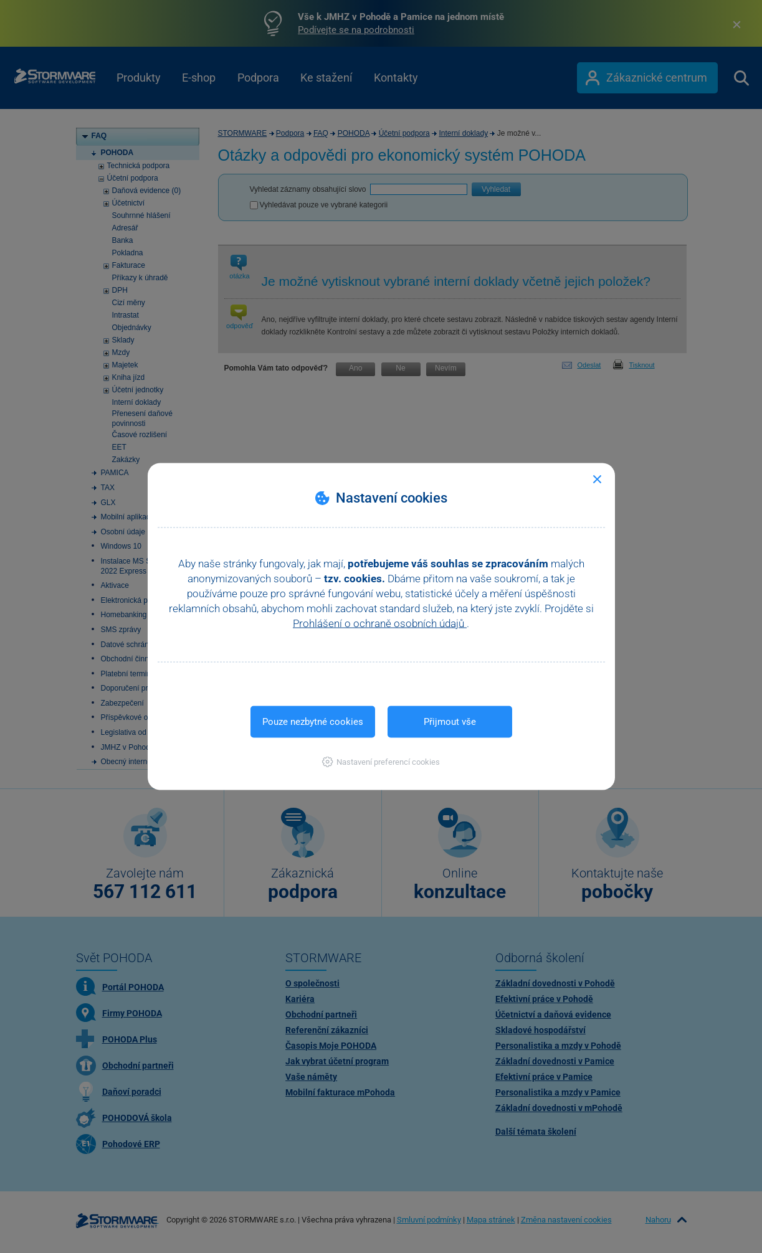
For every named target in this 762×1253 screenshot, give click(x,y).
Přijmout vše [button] (450, 721)
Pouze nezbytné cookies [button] (312, 721)
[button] (381, 762)
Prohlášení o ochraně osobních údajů (380, 623)
